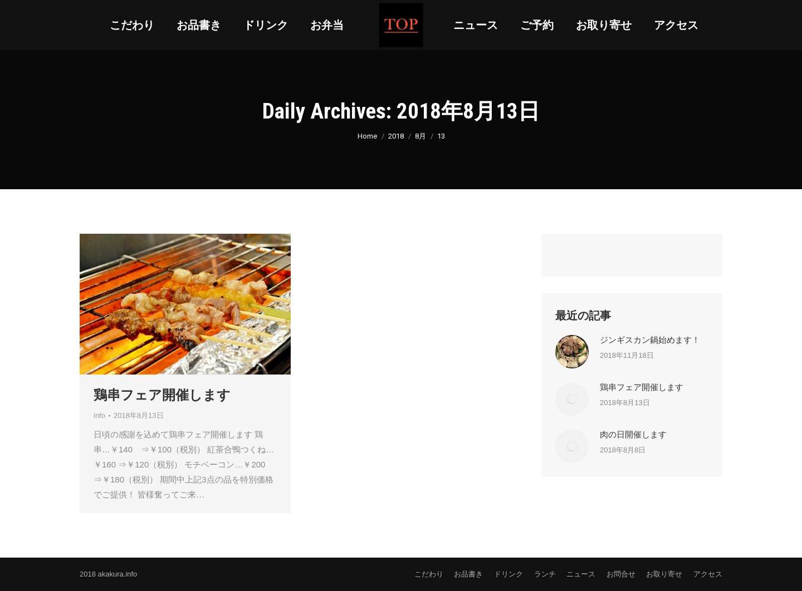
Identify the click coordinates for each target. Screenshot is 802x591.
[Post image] (572, 351)
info (99, 415)
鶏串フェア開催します (162, 395)
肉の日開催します (633, 434)
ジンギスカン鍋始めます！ (650, 339)
